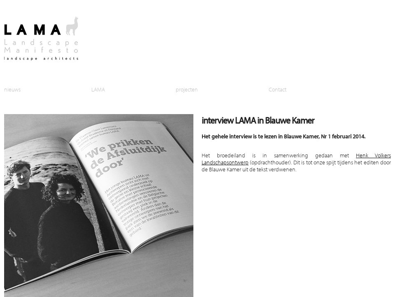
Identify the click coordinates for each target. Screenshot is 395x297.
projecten (187, 89)
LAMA (98, 89)
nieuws (12, 89)
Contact (277, 89)
